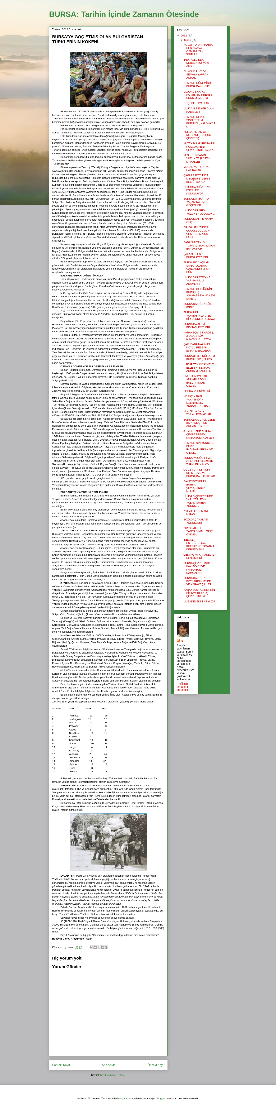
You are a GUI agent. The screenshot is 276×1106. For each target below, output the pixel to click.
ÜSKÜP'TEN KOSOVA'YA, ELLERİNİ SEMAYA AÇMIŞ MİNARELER (199, 367)
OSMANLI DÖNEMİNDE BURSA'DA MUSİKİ (198, 84)
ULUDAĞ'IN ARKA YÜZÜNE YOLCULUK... (199, 212)
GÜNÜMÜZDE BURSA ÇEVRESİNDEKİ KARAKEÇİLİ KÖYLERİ (198, 434)
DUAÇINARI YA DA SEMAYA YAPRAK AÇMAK (195, 74)
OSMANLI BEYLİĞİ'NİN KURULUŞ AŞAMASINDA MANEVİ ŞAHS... (199, 293)
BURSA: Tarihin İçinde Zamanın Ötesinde (124, 14)
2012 (184, 35)
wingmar (123, 1098)
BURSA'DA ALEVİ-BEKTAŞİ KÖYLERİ (196, 326)
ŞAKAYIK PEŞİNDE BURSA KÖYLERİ (195, 255)
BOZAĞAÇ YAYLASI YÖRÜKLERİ (195, 521)
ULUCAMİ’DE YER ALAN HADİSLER (198, 110)
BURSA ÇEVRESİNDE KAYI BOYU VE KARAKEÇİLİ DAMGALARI (197, 568)
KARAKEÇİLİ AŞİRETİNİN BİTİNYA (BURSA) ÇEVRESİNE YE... (199, 593)
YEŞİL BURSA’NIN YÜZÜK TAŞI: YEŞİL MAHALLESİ (197, 158)
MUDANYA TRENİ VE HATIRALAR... (196, 168)
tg (182, 640)
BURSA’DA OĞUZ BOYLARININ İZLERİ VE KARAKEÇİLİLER (197, 581)
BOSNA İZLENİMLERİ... (197, 391)
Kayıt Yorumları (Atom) (112, 1075)
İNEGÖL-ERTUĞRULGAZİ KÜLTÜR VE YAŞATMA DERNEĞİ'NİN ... (198, 544)
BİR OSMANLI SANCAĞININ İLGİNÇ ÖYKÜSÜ (198, 531)
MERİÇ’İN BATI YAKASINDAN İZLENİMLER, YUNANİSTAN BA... (196, 401)
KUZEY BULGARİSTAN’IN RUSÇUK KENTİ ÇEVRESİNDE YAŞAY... (199, 146)
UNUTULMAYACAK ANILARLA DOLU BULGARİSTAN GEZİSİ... (195, 381)
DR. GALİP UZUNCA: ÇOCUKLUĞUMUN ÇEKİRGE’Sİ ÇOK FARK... (196, 232)
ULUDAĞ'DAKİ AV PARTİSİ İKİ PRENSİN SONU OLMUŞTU (198, 95)
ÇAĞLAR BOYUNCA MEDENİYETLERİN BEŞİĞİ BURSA (196, 178)
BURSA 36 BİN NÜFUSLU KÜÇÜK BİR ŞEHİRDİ (199, 357)
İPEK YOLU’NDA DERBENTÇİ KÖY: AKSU (196, 63)
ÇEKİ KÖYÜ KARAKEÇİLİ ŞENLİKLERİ (199, 556)
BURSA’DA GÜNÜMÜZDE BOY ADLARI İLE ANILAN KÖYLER (199, 423)
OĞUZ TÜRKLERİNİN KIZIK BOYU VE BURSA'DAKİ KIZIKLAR (199, 473)
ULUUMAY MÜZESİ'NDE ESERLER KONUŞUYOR (198, 190)
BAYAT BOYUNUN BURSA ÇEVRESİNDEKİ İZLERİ (194, 486)
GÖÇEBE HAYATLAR (196, 103)
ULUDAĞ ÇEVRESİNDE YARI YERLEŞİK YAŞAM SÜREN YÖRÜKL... (198, 501)
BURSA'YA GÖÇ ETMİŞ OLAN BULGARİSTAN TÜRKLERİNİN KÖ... (198, 461)
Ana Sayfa (109, 1065)
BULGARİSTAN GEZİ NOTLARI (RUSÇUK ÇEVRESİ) (197, 135)
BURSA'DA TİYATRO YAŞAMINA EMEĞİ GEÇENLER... (196, 202)
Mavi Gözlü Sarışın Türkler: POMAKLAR (197, 413)
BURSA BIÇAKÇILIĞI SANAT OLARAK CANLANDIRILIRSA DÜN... (196, 267)
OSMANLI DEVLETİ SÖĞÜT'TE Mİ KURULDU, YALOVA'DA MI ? (199, 121)
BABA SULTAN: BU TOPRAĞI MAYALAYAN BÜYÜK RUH (199, 245)
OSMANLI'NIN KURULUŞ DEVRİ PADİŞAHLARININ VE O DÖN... (198, 447)
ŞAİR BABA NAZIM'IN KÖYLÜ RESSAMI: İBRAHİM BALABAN (197, 347)
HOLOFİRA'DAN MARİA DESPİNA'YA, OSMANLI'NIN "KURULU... (197, 49)
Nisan (188, 40)
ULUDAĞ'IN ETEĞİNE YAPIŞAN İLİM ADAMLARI (196, 280)
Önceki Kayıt (156, 1065)
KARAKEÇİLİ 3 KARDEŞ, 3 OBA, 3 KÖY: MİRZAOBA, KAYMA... (198, 336)
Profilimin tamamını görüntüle (182, 686)
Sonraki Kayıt (61, 1065)
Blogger (161, 1098)
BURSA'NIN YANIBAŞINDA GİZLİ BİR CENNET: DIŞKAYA (199, 315)
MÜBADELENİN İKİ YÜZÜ (199, 601)
